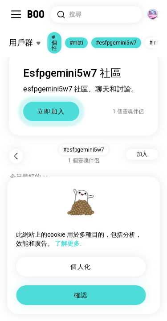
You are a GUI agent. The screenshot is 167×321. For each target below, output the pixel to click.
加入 (142, 154)
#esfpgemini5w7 (116, 43)
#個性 (54, 42)
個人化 (80, 266)
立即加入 (51, 111)
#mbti (76, 43)
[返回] (16, 156)
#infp (155, 43)
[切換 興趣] (24, 43)
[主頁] (36, 14)
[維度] (152, 14)
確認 (81, 295)
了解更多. (68, 243)
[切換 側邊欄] (16, 14)
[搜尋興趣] (96, 14)
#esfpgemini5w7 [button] (83, 150)
